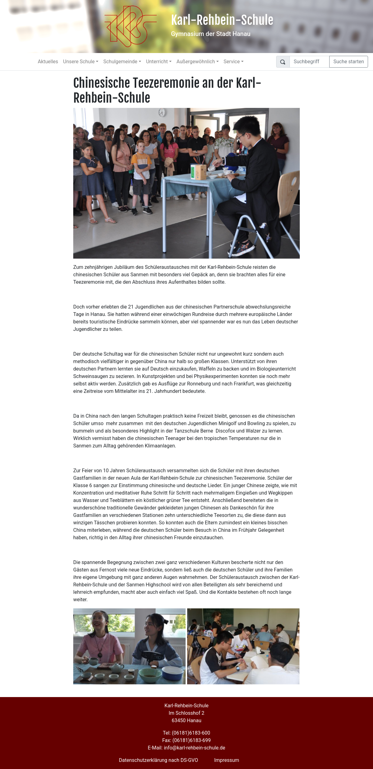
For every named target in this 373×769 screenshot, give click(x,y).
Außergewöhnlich (196, 61)
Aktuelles (48, 61)
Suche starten (348, 61)
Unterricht (157, 61)
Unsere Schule (79, 61)
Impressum (226, 760)
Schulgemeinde (120, 61)
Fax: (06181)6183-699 (186, 740)
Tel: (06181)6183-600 (186, 733)
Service (232, 61)
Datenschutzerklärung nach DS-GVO (158, 760)
